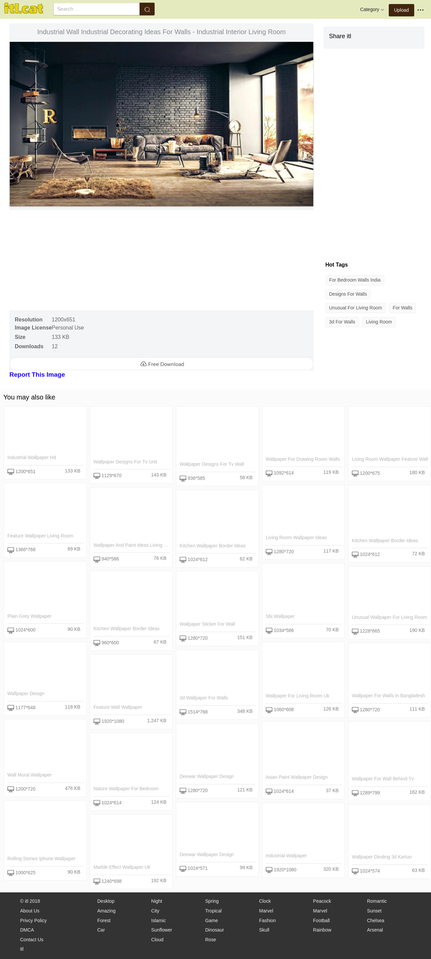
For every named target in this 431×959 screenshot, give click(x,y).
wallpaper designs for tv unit (125, 461)
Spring (212, 901)
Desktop (105, 901)
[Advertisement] (160, 260)
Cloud (157, 939)
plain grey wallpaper (29, 616)
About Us (30, 910)
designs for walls (348, 294)
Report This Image (37, 374)
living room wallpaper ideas (296, 537)
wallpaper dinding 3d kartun (381, 857)
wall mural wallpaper (29, 775)
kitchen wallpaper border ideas (385, 540)
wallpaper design (25, 693)
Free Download (161, 364)
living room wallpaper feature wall (390, 459)
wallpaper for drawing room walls (303, 459)
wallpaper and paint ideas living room (134, 545)
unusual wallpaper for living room (389, 617)
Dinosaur (214, 930)
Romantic (377, 901)
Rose (210, 939)
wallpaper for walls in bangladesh (388, 695)
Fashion (267, 920)
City (155, 910)
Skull (264, 930)
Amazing (106, 910)
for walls (403, 307)
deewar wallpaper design (206, 776)
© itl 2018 (30, 901)
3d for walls (342, 321)
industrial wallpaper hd (31, 457)
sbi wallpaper (280, 616)
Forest (104, 920)
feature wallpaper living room (40, 535)
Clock (265, 901)
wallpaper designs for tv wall (211, 464)
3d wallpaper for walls (203, 697)
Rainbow (322, 930)
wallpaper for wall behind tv (383, 778)
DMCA (27, 930)
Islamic (158, 920)
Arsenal (375, 930)
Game (211, 920)
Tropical (213, 910)
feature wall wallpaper (117, 707)
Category (372, 10)
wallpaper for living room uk (297, 695)
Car (101, 930)
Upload (401, 10)
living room (379, 321)
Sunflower (161, 930)
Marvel (266, 910)
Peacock (322, 901)
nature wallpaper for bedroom (125, 788)
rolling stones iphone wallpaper (41, 858)
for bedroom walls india (355, 280)
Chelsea (375, 920)
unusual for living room (355, 307)
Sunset (374, 910)
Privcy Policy (33, 920)
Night (156, 901)
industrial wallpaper (286, 855)
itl (21, 949)
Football (321, 920)
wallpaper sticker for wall (207, 623)
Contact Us (31, 939)
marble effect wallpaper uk (121, 867)
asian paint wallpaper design (297, 777)
